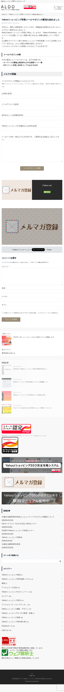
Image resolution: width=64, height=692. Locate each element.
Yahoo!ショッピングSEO (12, 608)
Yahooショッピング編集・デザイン (16, 616)
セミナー (6, 604)
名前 (4, 296)
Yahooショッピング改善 (12, 625)
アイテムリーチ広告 (11, 595)
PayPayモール (8, 634)
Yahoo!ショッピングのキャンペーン (17, 599)
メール (5, 304)
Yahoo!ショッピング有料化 (12, 545)
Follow (49, 254)
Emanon (36, 689)
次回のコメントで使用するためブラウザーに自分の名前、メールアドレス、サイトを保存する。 (31, 320)
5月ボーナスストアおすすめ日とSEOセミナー (19, 531)
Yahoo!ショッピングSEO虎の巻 (15, 629)
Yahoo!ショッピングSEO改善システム (17, 587)
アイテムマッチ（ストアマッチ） (16, 612)
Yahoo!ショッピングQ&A (12, 582)
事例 (4, 591)
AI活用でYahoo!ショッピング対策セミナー (18, 538)
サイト (4, 312)
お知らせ (17, 23)
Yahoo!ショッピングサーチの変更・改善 (18, 621)
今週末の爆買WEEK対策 (11, 552)
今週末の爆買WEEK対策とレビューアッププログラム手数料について (28, 524)
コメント (5, 271)
